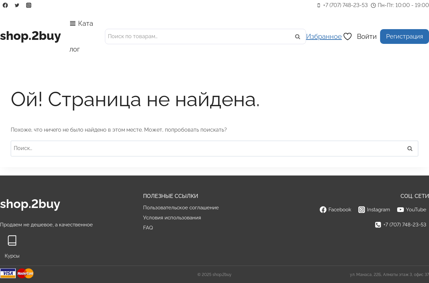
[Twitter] (17, 5)
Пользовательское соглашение (181, 208)
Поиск (299, 36)
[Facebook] (5, 5)
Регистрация (404, 36)
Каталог (81, 36)
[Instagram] (29, 5)
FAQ (148, 228)
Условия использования (172, 218)
